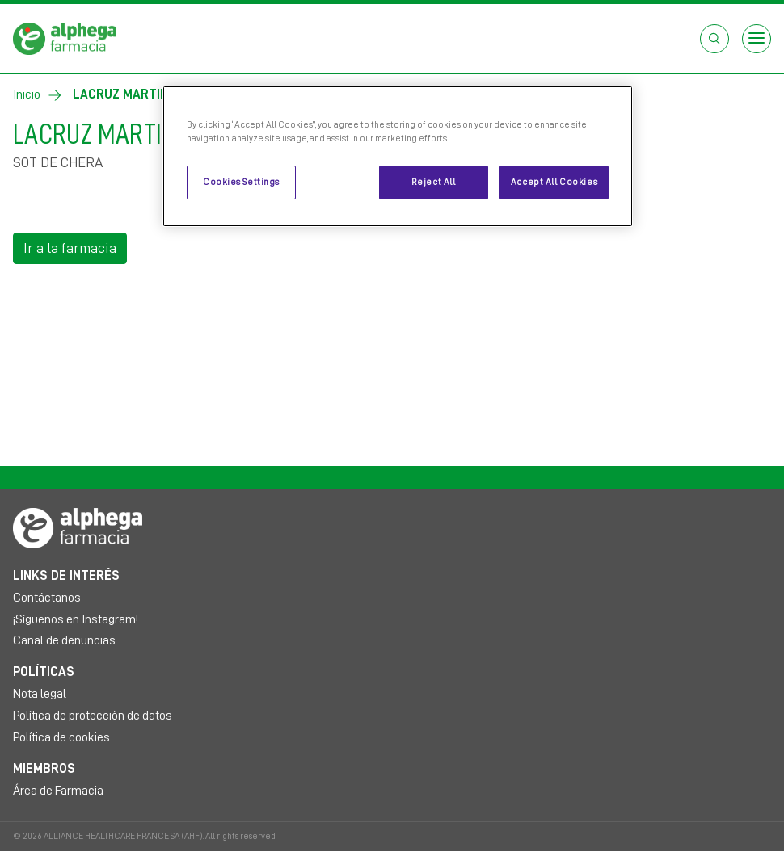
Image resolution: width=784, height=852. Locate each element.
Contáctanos (47, 597)
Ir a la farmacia (69, 248)
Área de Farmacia (58, 790)
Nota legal (39, 693)
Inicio (26, 94)
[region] (397, 156)
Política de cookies (61, 737)
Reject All (433, 182)
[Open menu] (756, 38)
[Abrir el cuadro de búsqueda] (714, 38)
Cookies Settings (241, 182)
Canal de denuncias (64, 640)
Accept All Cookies (554, 182)
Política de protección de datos (92, 715)
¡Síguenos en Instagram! (75, 619)
